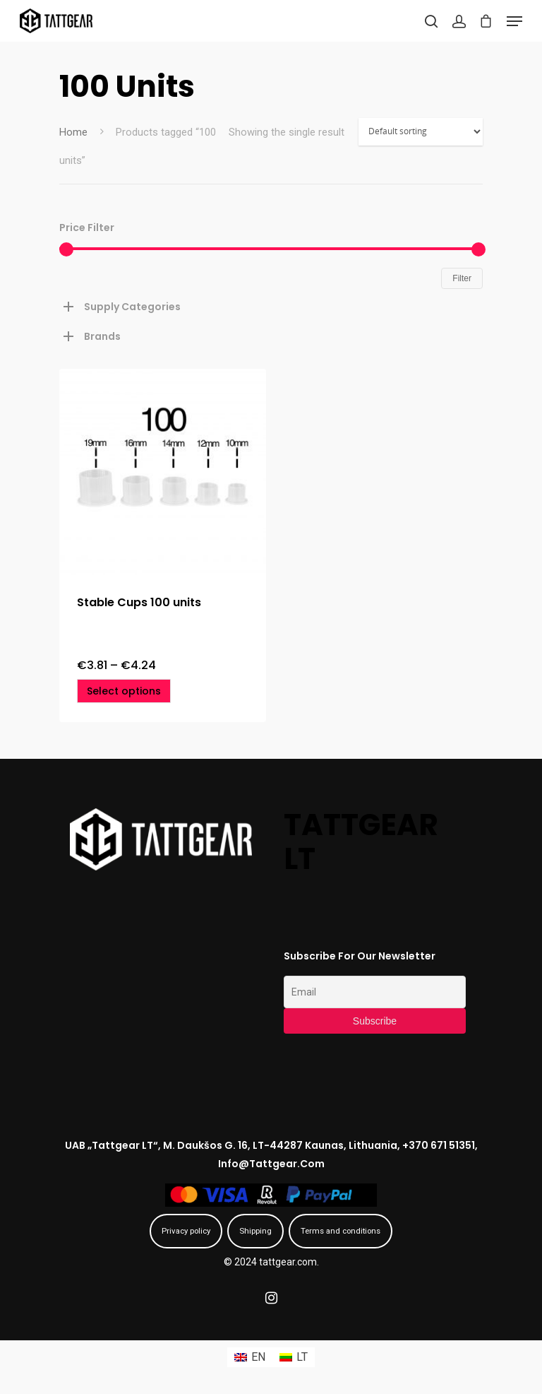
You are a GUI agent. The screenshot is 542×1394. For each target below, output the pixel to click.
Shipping (255, 1231)
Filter (461, 278)
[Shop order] (421, 132)
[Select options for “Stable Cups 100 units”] (124, 691)
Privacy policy (186, 1231)
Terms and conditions (340, 1231)
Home (73, 132)
